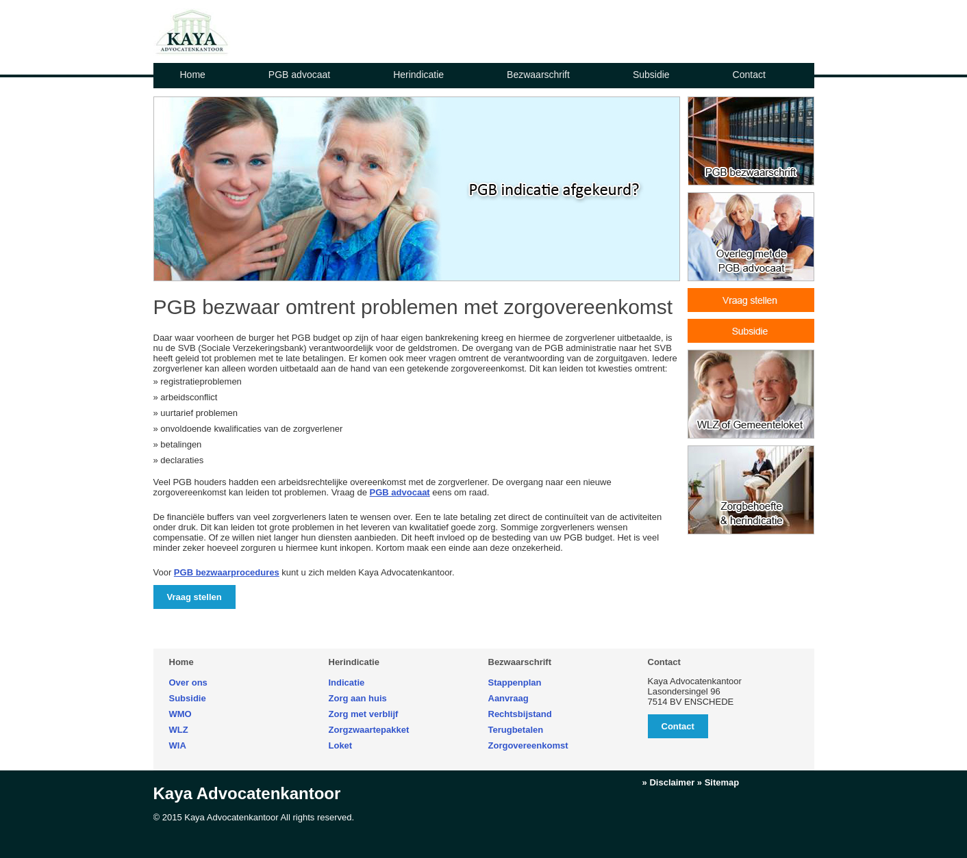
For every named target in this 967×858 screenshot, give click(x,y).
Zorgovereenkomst (528, 745)
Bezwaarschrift (538, 74)
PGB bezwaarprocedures (226, 572)
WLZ (178, 730)
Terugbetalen (516, 730)
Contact (749, 74)
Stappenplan (515, 682)
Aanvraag (508, 698)
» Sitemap (718, 782)
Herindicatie (418, 74)
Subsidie (651, 74)
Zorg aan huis (358, 698)
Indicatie (347, 682)
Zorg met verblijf (364, 714)
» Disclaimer (668, 782)
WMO (180, 714)
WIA (177, 745)
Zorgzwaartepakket (369, 730)
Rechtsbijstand (520, 714)
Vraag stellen (194, 597)
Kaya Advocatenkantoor (247, 793)
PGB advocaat (299, 74)
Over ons (188, 682)
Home (192, 74)
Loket (341, 745)
